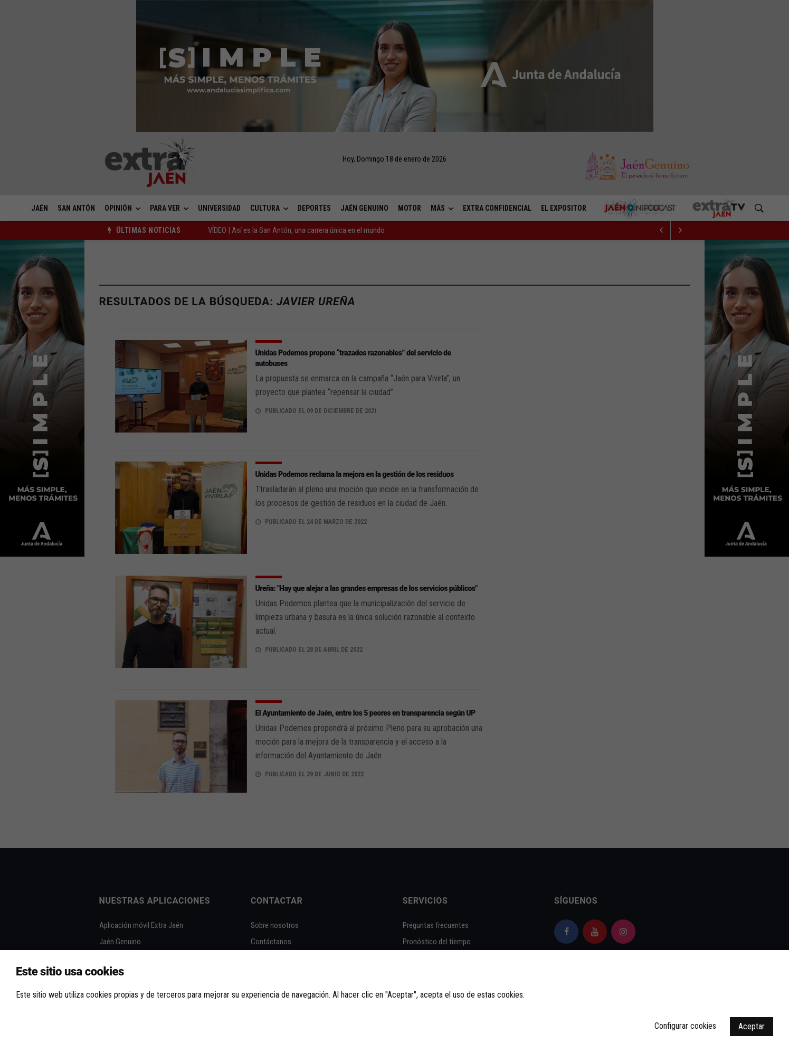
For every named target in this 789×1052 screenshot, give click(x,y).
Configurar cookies (685, 1026)
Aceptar (751, 1026)
